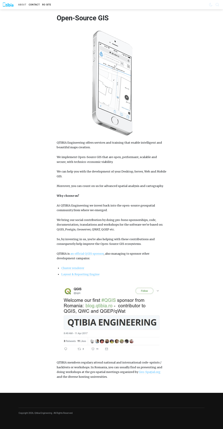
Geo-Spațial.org (149, 372)
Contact (34, 4)
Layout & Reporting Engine (80, 274)
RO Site (46, 4)
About (22, 4)
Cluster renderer (72, 268)
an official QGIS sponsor (87, 253)
